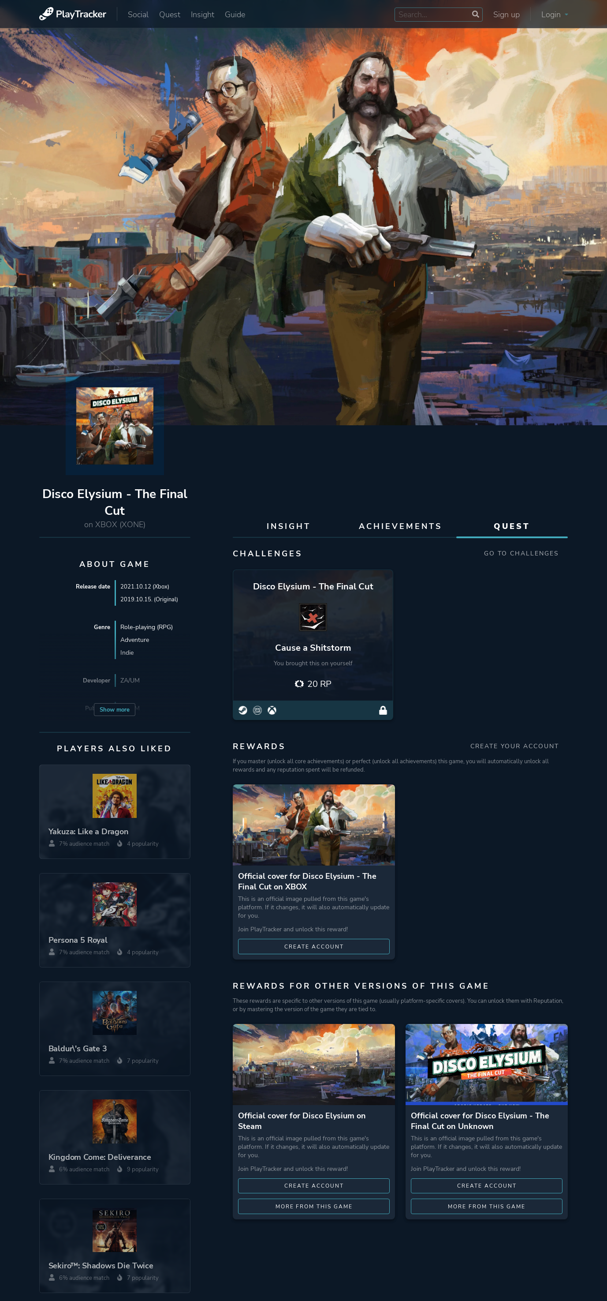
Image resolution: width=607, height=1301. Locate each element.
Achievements (400, 526)
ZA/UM (130, 680)
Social (138, 14)
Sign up (506, 14)
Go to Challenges (526, 553)
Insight (202, 14)
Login (554, 14)
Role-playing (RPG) (146, 627)
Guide (235, 14)
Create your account (519, 747)
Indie (127, 653)
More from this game (314, 1207)
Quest (169, 14)
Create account (314, 947)
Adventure (134, 640)
